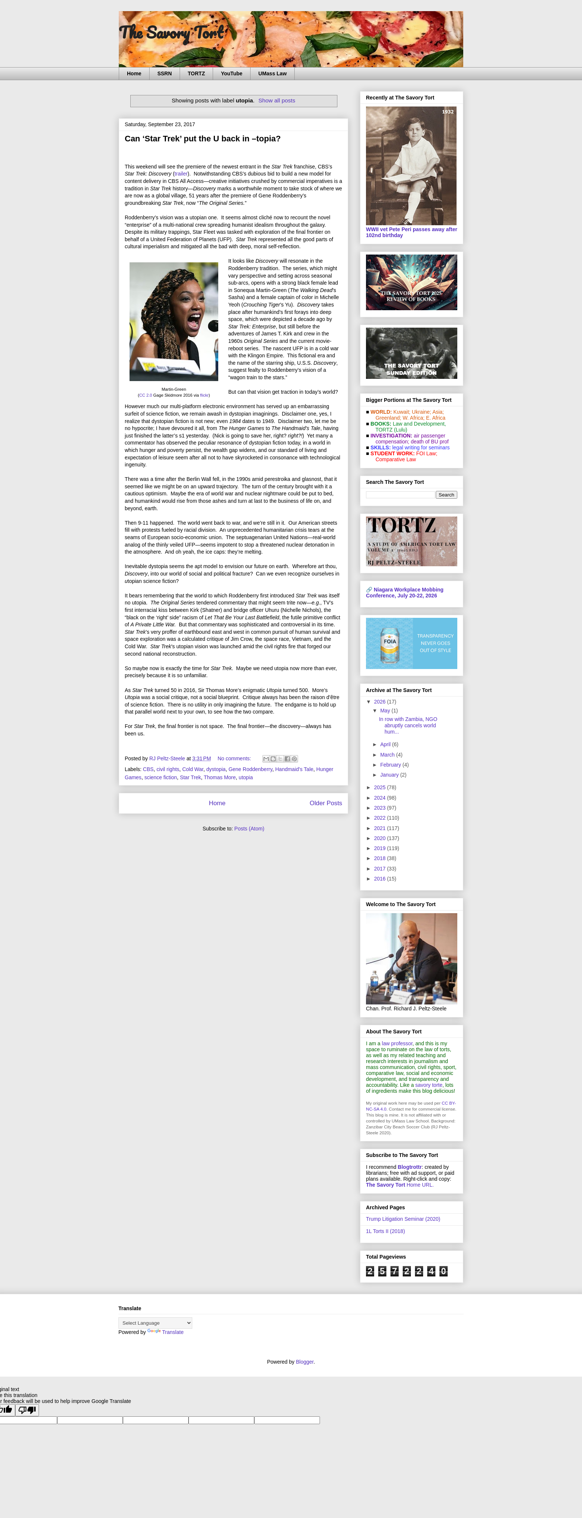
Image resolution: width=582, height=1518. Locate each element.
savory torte (428, 1085)
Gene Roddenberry (250, 769)
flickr (204, 395)
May (385, 711)
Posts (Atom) (249, 829)
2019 (380, 848)
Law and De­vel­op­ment (418, 424)
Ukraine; (421, 412)
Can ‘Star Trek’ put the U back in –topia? (203, 138)
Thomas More (220, 777)
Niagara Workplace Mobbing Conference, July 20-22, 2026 (405, 593)
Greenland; (388, 418)
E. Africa (435, 418)
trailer (180, 174)
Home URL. (400, 1185)
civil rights (168, 769)
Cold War (192, 769)
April (386, 744)
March (388, 755)
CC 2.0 (145, 395)
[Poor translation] (27, 1410)
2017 (380, 869)
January (390, 775)
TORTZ (196, 73)
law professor (397, 1043)
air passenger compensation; (408, 439)
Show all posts (276, 100)
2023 (380, 808)
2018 (380, 858)
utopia (246, 777)
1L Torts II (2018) (385, 1231)
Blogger (304, 1362)
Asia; (438, 412)
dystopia (216, 769)
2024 (380, 798)
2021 (380, 828)
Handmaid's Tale (294, 769)
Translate (165, 1332)
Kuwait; (402, 412)
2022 (380, 818)
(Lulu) (400, 430)
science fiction (160, 777)
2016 (380, 879)
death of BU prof (430, 442)
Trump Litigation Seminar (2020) (403, 1219)
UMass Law (272, 73)
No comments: (235, 758)
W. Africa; (414, 418)
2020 (380, 838)
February (391, 765)
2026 (380, 702)
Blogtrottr (410, 1167)
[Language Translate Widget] (155, 1323)
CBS (148, 769)
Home (134, 73)
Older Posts (326, 803)
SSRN (164, 73)
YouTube (231, 73)
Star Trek (190, 777)
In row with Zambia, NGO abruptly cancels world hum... (408, 725)
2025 (380, 787)
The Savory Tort (171, 32)
